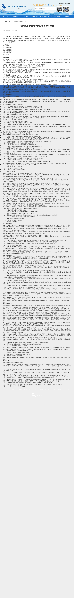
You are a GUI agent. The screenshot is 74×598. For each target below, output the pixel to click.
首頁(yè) (5, 21)
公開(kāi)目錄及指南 (36, 17)
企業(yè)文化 (57, 16)
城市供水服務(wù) (47, 16)
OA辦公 (67, 16)
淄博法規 (21, 21)
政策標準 (16, 21)
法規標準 (26, 16)
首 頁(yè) (5, 16)
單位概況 (15, 16)
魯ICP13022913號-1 (33, 389)
